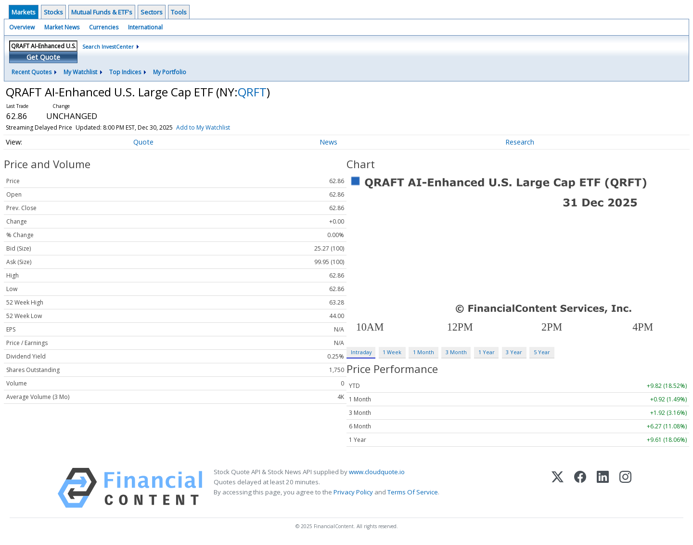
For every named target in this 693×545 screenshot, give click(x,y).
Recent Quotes (31, 72)
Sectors (152, 12)
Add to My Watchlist (203, 127)
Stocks (53, 12)
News (328, 141)
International (145, 27)
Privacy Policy (353, 492)
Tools (179, 12)
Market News (61, 27)
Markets (24, 12)
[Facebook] (580, 488)
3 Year (514, 352)
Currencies (103, 27)
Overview (22, 27)
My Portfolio (169, 72)
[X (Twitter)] (557, 488)
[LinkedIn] (603, 488)
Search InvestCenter (108, 46)
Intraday (361, 352)
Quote (143, 141)
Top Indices (125, 72)
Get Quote (43, 57)
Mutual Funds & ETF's (101, 12)
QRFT (252, 92)
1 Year (486, 352)
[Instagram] (625, 488)
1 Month (423, 352)
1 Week (392, 352)
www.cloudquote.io (377, 471)
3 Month (456, 352)
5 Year (542, 352)
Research (519, 141)
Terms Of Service (412, 492)
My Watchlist (80, 72)
